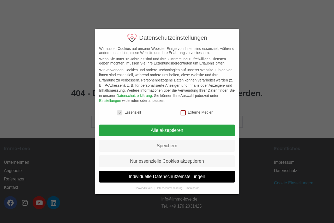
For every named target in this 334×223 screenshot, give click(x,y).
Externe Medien (193, 112)
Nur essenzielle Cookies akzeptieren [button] (163, 161)
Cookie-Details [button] (140, 188)
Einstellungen (107, 100)
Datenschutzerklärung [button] (166, 188)
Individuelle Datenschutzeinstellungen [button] (163, 176)
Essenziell (126, 112)
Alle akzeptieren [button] (163, 130)
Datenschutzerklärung (130, 95)
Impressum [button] (189, 188)
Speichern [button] (163, 145)
